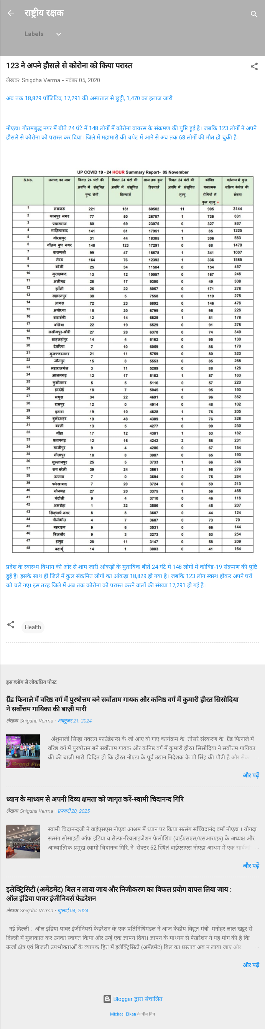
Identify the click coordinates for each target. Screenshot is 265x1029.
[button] (254, 68)
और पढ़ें (251, 775)
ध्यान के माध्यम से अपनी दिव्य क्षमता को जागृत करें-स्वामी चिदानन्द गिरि (94, 799)
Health (33, 627)
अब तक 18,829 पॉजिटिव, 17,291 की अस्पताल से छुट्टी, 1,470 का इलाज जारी (89, 98)
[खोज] (254, 15)
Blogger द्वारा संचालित (133, 999)
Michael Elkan (123, 1014)
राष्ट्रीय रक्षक (44, 13)
